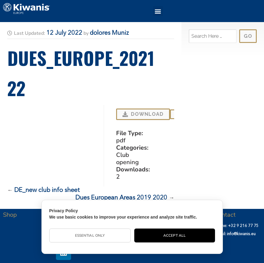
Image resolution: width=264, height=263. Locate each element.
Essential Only (90, 235)
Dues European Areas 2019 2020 (121, 198)
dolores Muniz (109, 33)
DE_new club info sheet (47, 190)
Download (143, 114)
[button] (158, 11)
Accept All (174, 235)
